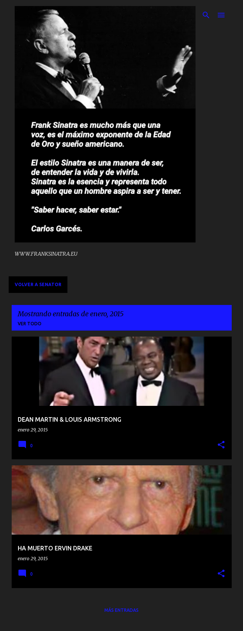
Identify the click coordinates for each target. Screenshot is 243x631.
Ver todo (29, 323)
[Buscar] (206, 15)
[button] (221, 445)
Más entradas (121, 610)
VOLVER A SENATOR (38, 284)
